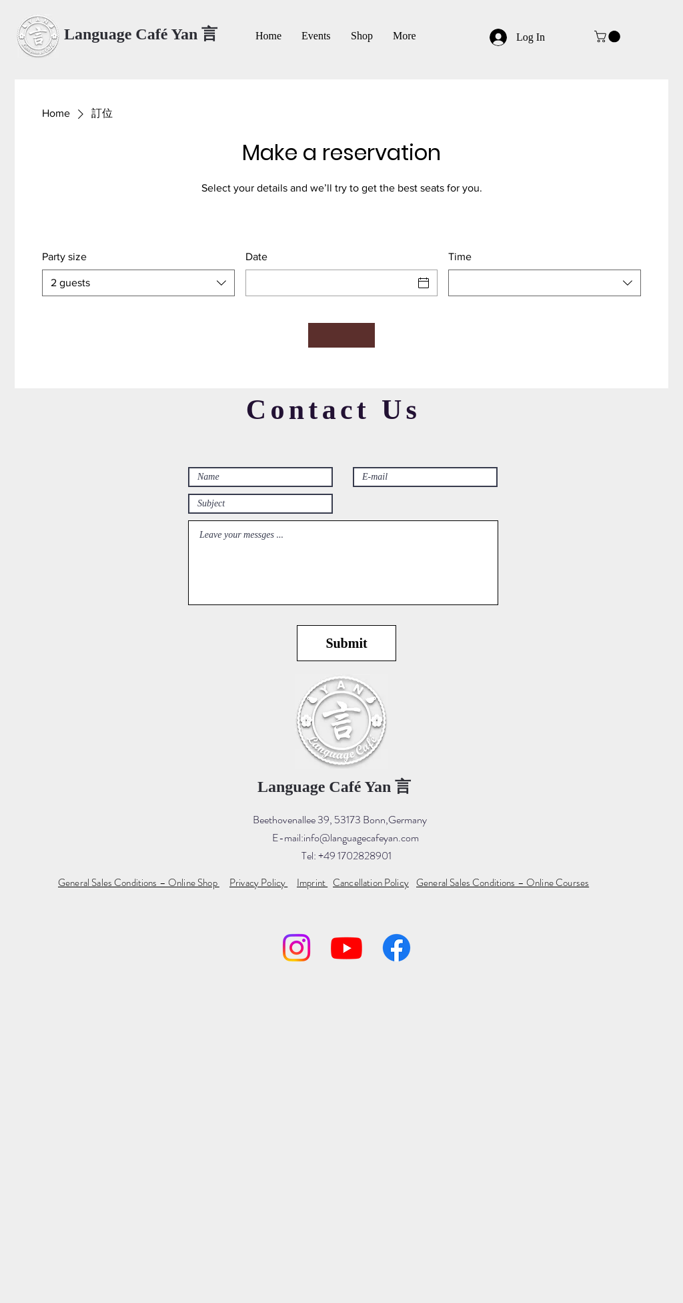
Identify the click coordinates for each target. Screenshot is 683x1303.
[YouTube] (346, 947)
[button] (608, 37)
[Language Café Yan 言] (140, 35)
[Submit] (346, 643)
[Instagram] (296, 947)
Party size (64, 256)
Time (460, 256)
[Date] (330, 283)
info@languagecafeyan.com (361, 837)
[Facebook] (396, 947)
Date (256, 256)
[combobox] (138, 283)
